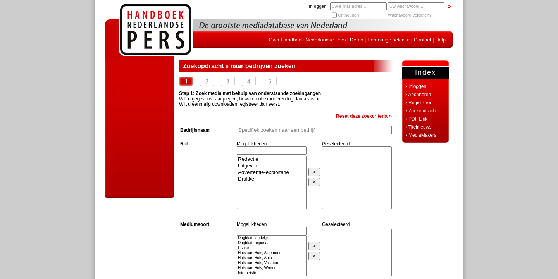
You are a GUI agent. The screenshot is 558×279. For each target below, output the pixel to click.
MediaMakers (422, 135)
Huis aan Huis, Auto (271, 258)
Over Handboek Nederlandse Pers (307, 40)
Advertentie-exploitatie (271, 172)
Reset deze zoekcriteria (364, 116)
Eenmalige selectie (388, 40)
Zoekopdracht (422, 111)
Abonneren (419, 94)
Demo (356, 40)
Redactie (271, 159)
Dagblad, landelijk (271, 238)
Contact (422, 40)
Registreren (420, 102)
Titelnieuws (420, 127)
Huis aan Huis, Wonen (271, 268)
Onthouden (348, 15)
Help (440, 40)
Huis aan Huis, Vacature (271, 263)
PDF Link (417, 119)
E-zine (271, 248)
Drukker (271, 179)
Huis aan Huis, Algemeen (271, 253)
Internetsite (271, 273)
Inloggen (417, 86)
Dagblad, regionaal (271, 243)
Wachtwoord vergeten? (410, 15)
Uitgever (271, 166)
